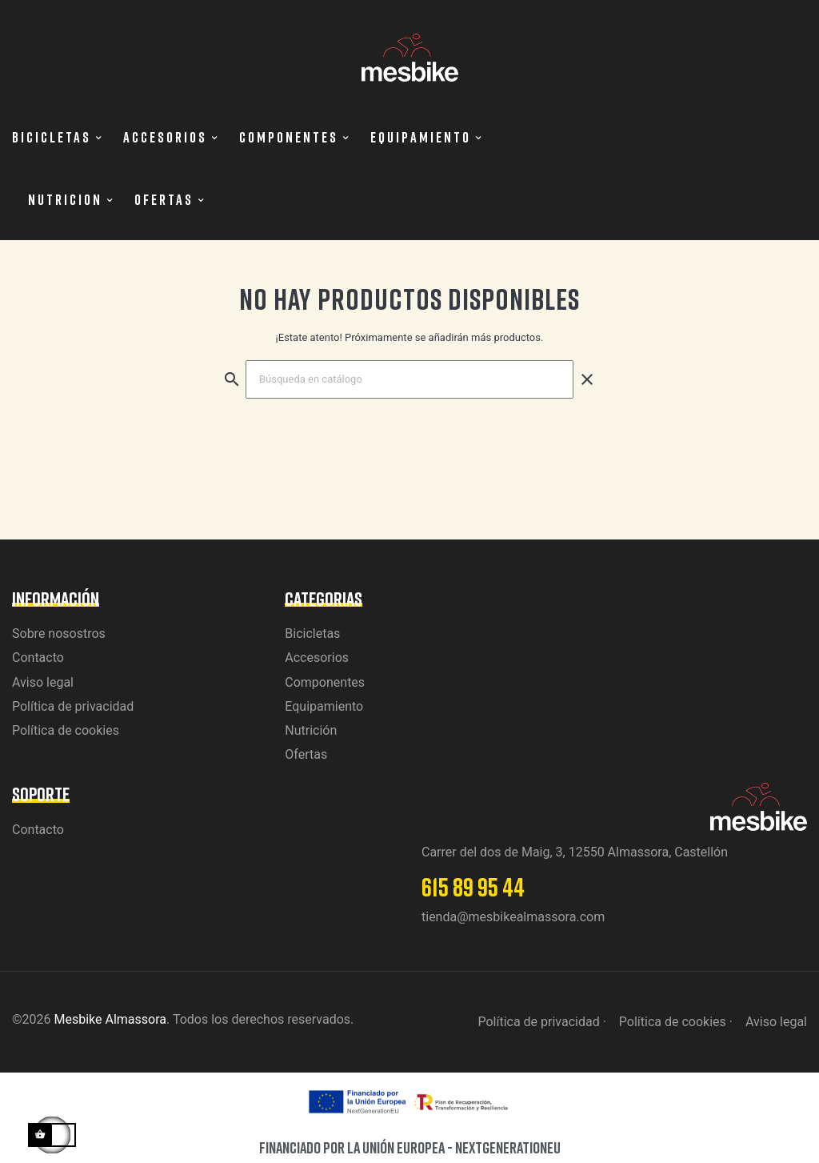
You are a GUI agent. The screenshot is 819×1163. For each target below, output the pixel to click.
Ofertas (306, 754)
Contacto (38, 657)
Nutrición (311, 730)
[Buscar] (409, 379)
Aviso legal (43, 682)
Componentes (325, 682)
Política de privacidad (73, 706)
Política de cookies (65, 730)
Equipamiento (324, 706)
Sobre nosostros (59, 633)
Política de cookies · (676, 1021)
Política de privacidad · (541, 1021)
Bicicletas (312, 633)
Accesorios (317, 657)
